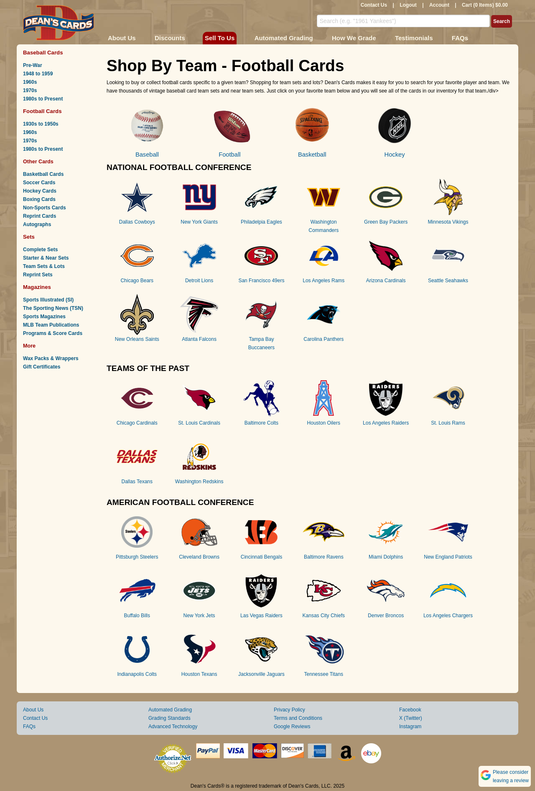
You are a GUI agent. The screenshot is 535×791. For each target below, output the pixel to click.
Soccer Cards (39, 183)
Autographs (37, 224)
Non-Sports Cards (44, 208)
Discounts (170, 37)
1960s (30, 82)
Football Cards (42, 111)
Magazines (37, 287)
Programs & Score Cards (52, 333)
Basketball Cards (43, 174)
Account (439, 5)
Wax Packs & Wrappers (51, 358)
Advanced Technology (172, 726)
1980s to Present (43, 99)
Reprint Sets (38, 275)
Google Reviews (292, 726)
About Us (122, 37)
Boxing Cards (39, 199)
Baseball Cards (43, 52)
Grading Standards (169, 718)
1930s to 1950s (41, 124)
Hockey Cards (39, 191)
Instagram (410, 726)
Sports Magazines (44, 316)
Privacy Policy (289, 710)
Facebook (410, 710)
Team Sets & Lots (44, 266)
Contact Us (374, 5)
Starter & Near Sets (46, 258)
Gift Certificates (41, 367)
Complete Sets (40, 250)
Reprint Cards (39, 216)
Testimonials (414, 37)
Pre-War (32, 65)
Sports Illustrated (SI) (48, 300)
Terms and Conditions (298, 718)
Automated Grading (284, 37)
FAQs (460, 37)
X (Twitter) (410, 718)
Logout (408, 5)
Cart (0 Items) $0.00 (485, 5)
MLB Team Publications (51, 325)
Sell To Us (219, 37)
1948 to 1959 (38, 74)
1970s (30, 90)
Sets (29, 237)
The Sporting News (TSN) (53, 308)
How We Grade (354, 37)
